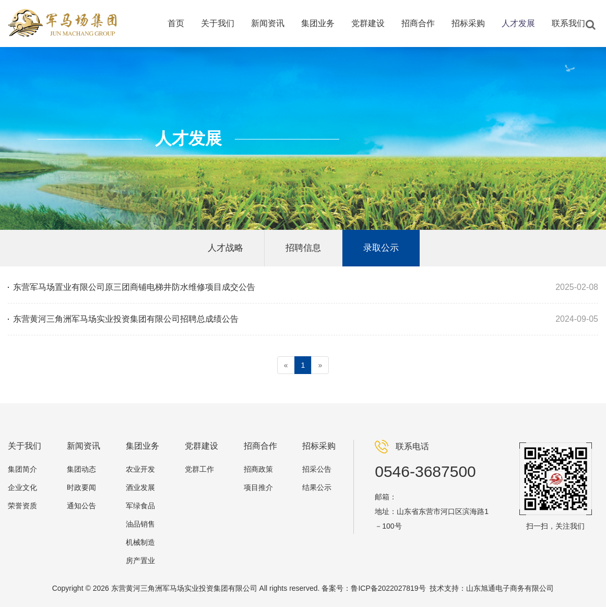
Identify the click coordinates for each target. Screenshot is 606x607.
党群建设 (368, 23)
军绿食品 (140, 505)
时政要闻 (81, 487)
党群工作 (199, 469)
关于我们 (217, 23)
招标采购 (468, 23)
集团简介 (22, 469)
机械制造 (140, 542)
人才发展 (518, 23)
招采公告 (316, 469)
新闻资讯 (267, 23)
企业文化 (22, 487)
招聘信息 (303, 248)
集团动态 (81, 469)
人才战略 (225, 248)
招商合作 (418, 23)
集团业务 (318, 23)
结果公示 (316, 487)
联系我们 (568, 23)
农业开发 (140, 469)
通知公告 (81, 505)
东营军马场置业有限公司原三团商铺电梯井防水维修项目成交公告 (134, 287)
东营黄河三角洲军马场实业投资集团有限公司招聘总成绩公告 (126, 318)
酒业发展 (140, 487)
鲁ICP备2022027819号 (388, 588)
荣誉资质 (22, 505)
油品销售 (140, 524)
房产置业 (140, 560)
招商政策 (258, 469)
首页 (176, 23)
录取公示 (381, 248)
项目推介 (258, 487)
